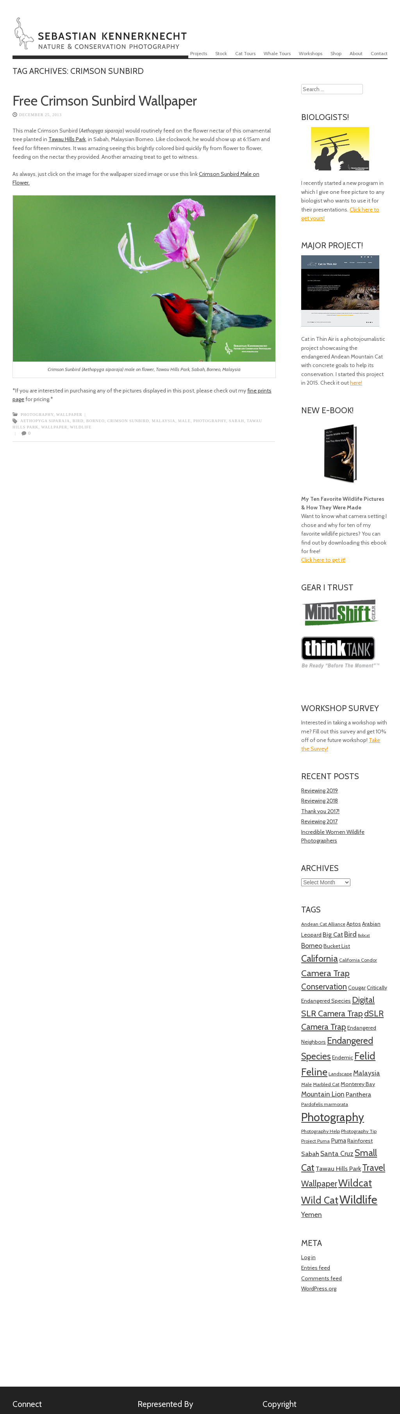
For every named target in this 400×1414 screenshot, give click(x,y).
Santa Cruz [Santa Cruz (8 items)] (337, 1153)
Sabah (236, 421)
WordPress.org (318, 1288)
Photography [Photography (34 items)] (332, 1117)
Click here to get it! (323, 559)
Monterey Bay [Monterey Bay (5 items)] (358, 1084)
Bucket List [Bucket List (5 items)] (336, 946)
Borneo (95, 421)
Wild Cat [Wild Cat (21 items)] (319, 1200)
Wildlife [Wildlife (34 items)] (358, 1199)
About (356, 53)
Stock (221, 53)
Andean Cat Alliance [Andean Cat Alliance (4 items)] (323, 924)
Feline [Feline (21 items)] (314, 1072)
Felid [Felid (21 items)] (364, 1056)
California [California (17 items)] (319, 958)
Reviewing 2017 (319, 821)
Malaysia (163, 421)
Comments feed (321, 1278)
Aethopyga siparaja (45, 421)
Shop (335, 53)
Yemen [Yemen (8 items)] (311, 1214)
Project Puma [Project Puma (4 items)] (315, 1141)
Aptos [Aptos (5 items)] (353, 923)
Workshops (310, 53)
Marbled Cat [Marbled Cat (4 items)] (326, 1084)
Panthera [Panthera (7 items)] (358, 1094)
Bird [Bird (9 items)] (350, 934)
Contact (379, 53)
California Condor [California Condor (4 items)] (358, 960)
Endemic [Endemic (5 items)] (342, 1057)
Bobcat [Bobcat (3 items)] (364, 935)
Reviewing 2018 (319, 800)
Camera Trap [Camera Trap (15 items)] (325, 973)
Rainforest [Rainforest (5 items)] (360, 1140)
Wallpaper (69, 414)
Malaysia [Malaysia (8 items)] (366, 1073)
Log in (308, 1257)
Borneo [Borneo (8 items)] (311, 945)
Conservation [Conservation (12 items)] (324, 986)
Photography (37, 414)
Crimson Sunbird (128, 421)
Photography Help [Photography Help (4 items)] (320, 1131)
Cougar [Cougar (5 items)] (357, 987)
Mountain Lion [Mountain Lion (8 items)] (323, 1094)
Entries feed (315, 1267)
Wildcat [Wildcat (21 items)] (355, 1183)
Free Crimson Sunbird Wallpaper (104, 100)
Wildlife (80, 427)
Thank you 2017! (320, 811)
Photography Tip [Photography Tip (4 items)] (359, 1131)
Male (184, 421)
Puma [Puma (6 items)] (338, 1140)
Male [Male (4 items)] (306, 1084)
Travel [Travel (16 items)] (373, 1167)
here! (356, 382)
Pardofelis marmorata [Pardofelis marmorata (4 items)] (324, 1104)
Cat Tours (245, 53)
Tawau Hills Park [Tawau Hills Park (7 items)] (338, 1168)
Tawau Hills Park (67, 139)
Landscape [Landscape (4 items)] (340, 1074)
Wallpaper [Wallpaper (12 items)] (319, 1183)
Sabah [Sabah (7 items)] (310, 1154)
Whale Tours (277, 53)
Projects (198, 53)
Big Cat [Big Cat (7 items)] (333, 934)
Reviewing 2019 (319, 790)
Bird (78, 421)
